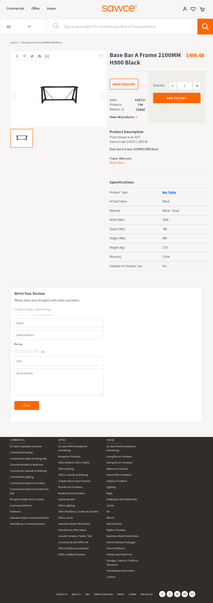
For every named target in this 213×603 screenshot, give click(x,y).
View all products (122, 117)
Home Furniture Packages (120, 542)
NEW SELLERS (147, 594)
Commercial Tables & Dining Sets (28, 458)
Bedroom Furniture (117, 469)
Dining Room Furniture (119, 462)
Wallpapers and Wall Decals (121, 499)
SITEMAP (132, 594)
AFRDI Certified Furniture (71, 554)
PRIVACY (120, 594)
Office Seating (66, 469)
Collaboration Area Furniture (74, 481)
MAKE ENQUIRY (124, 84)
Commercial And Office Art (73, 542)
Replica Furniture (115, 530)
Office (36, 8)
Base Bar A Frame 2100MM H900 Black (42, 42)
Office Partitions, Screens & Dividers (78, 511)
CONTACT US (61, 594)
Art (108, 511)
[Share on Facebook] (15, 57)
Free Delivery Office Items (72, 530)
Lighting (111, 487)
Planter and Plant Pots (119, 554)
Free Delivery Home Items (120, 570)
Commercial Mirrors (21, 505)
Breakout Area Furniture (71, 493)
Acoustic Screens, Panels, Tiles (75, 536)
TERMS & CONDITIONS (103, 594)
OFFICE (62, 440)
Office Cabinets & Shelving (73, 475)
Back (15, 42)
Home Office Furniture (118, 475)
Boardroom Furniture (70, 487)
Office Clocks (65, 518)
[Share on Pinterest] (23, 57)
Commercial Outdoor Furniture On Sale (29, 491)
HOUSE (110, 440)
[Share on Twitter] (30, 57)
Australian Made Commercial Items (29, 518)
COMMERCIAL (17, 440)
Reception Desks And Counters (27, 499)
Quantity (159, 85)
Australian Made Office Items (74, 524)
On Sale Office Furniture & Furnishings (72, 448)
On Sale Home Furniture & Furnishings (121, 448)
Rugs (109, 493)
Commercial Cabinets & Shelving (28, 471)
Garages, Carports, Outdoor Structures (122, 562)
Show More (117, 163)
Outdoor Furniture (116, 481)
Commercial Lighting (21, 477)
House (52, 8)
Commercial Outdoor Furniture (27, 483)
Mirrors (110, 518)
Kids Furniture (114, 524)
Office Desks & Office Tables (73, 462)
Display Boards (66, 499)
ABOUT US (76, 594)
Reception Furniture (69, 456)
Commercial (16, 8)
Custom (110, 577)
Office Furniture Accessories (73, 548)
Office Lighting (66, 505)
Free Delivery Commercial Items (27, 524)
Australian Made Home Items (122, 536)
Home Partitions (115, 548)
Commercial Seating (21, 452)
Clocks (110, 505)
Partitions (15, 511)
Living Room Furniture (119, 456)
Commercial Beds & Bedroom (26, 464)
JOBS (87, 594)
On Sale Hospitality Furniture (26, 446)
